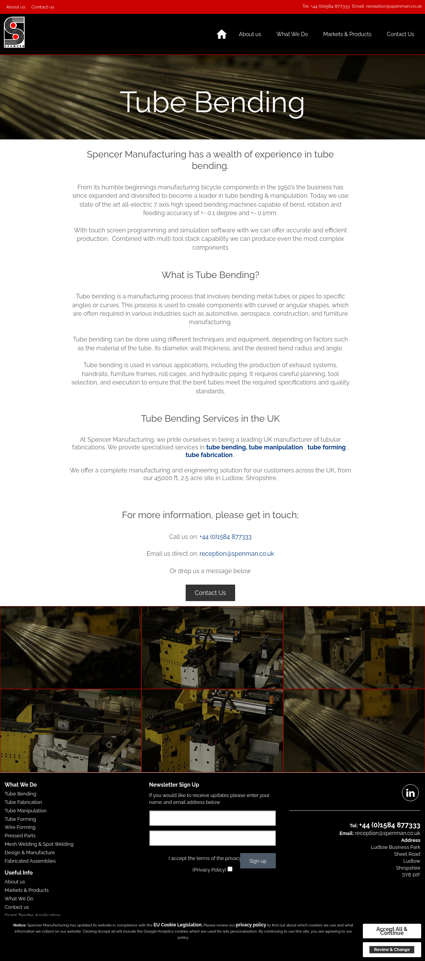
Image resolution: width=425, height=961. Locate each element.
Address (410, 840)
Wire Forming (20, 827)
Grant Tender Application (33, 915)
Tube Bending (20, 794)
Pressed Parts (20, 835)
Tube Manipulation (25, 811)
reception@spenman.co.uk (394, 6)
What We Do (292, 34)
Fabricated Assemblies (30, 861)
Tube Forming (20, 819)
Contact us (42, 7)
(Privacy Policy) (209, 870)
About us (15, 7)
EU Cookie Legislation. (178, 925)
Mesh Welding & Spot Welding (39, 844)
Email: (358, 6)
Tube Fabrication (23, 802)
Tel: (306, 6)
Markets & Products (347, 34)
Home (221, 34)
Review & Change (392, 949)
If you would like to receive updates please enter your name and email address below (209, 798)
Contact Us (400, 34)
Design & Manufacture (30, 852)
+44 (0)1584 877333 (330, 6)
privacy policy (251, 925)
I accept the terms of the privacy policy (213, 858)
